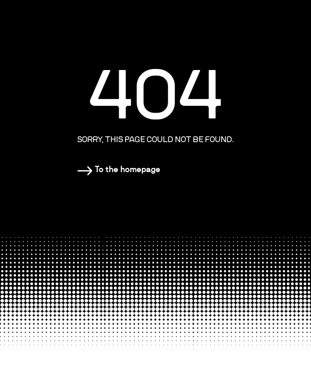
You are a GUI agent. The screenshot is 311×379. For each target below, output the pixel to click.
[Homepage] (118, 169)
